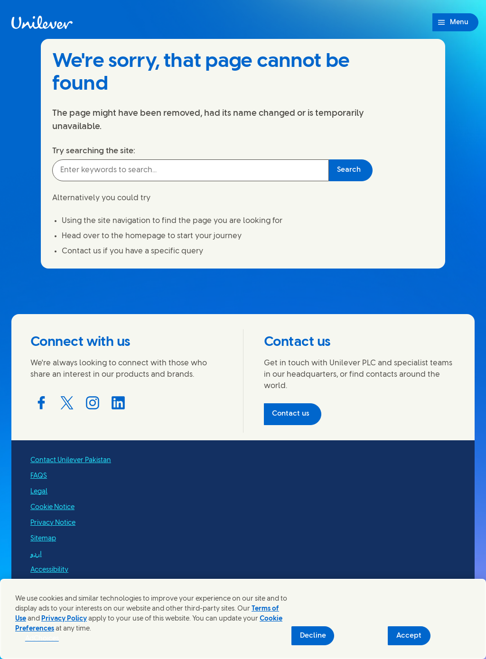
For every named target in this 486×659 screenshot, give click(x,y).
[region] (243, 619)
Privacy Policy (64, 618)
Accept (408, 636)
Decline (313, 636)
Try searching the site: (93, 151)
